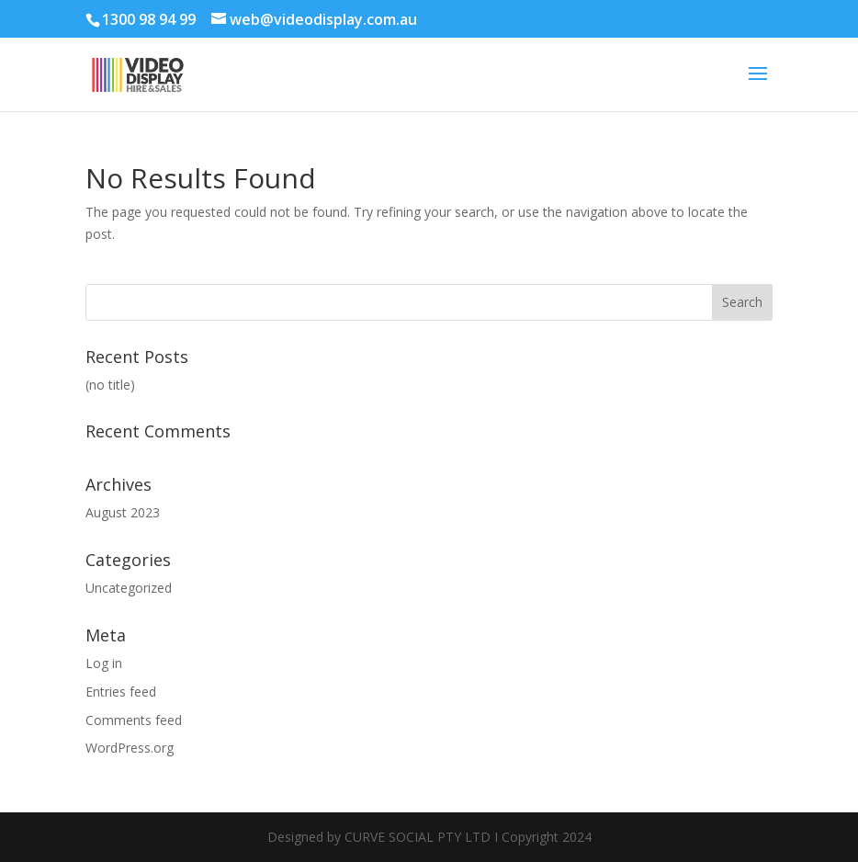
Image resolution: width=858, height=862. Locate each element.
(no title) (110, 384)
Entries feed (120, 691)
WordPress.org (129, 747)
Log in (103, 663)
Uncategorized (128, 587)
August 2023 (122, 512)
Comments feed (133, 720)
